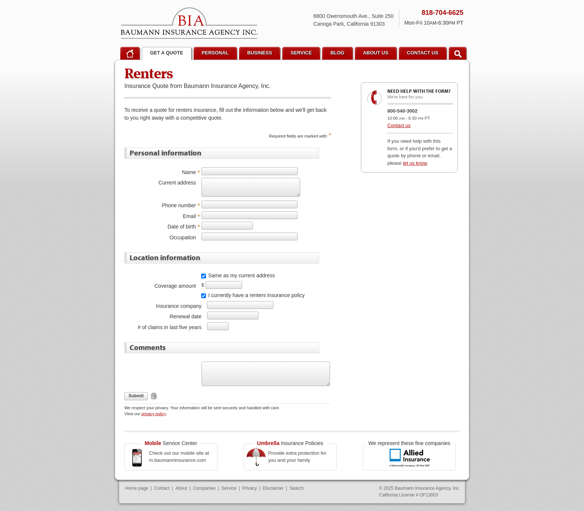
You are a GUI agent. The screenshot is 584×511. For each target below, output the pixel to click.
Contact (161, 488)
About (181, 488)
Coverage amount (175, 286)
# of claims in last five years (169, 327)
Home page (136, 488)
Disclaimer (273, 488)
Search (296, 488)
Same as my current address (241, 275)
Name (189, 172)
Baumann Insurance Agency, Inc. (189, 23)
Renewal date (185, 316)
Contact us (398, 125)
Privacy (249, 488)
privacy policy (154, 413)
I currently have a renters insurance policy (256, 295)
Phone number (179, 205)
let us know (415, 163)
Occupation (182, 237)
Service (229, 488)
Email (189, 216)
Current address (177, 183)
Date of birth (182, 227)
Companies (204, 488)
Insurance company (178, 306)
